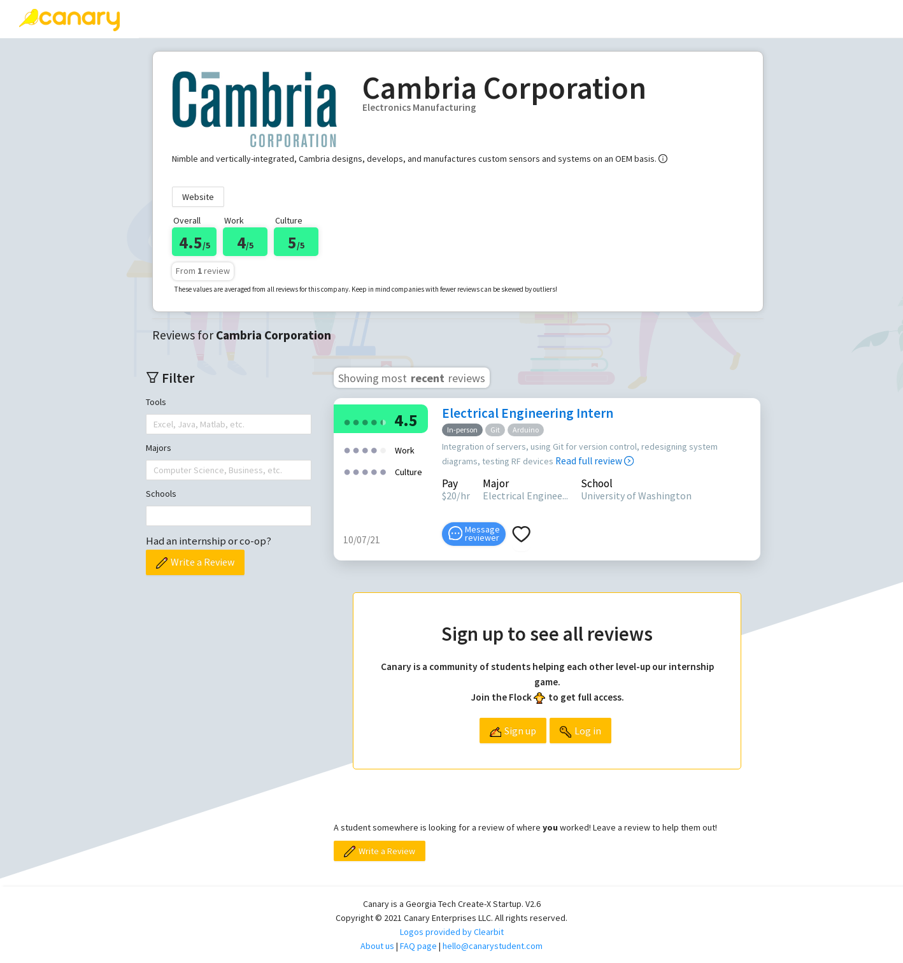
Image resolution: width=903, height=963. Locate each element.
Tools (156, 402)
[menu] (521, 19)
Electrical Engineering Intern (527, 413)
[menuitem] (176, 19)
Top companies (368, 18)
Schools (161, 493)
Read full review (594, 461)
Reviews (176, 18)
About (531, 18)
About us (377, 946)
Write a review (264, 18)
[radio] (347, 421)
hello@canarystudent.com (493, 946)
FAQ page (418, 946)
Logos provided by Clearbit (452, 932)
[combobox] (154, 424)
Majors (158, 447)
